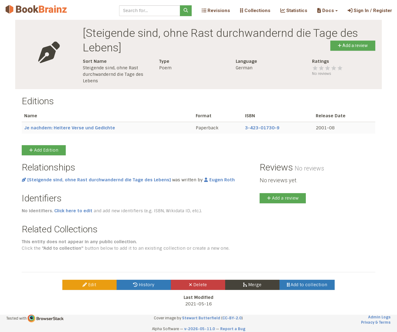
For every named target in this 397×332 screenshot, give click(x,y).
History (143, 284)
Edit (89, 284)
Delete (198, 284)
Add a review (353, 45)
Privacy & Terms (375, 322)
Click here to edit (73, 210)
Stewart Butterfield (201, 318)
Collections (255, 10)
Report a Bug (232, 328)
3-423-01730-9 (262, 128)
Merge (252, 284)
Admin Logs (379, 317)
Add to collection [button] (307, 284)
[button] (327, 10)
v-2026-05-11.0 (199, 328)
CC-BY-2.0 (232, 318)
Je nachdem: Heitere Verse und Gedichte (69, 128)
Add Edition (43, 150)
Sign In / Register (370, 10)
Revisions (216, 10)
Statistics (293, 10)
